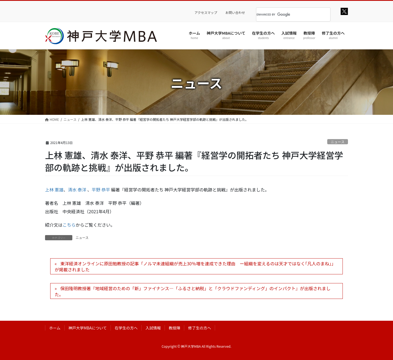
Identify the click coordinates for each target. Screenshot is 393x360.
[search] (286, 14)
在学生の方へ (126, 328)
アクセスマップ (206, 12)
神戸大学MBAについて (88, 328)
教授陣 (174, 328)
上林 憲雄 (54, 189)
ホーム (55, 328)
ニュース (338, 141)
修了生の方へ (199, 328)
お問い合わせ (235, 12)
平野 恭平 (101, 189)
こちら (69, 224)
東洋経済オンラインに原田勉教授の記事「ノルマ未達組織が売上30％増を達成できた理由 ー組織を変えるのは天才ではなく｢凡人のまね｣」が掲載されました (195, 266)
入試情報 (153, 328)
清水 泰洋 (77, 189)
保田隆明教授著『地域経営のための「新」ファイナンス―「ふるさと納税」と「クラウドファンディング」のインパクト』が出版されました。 (193, 291)
